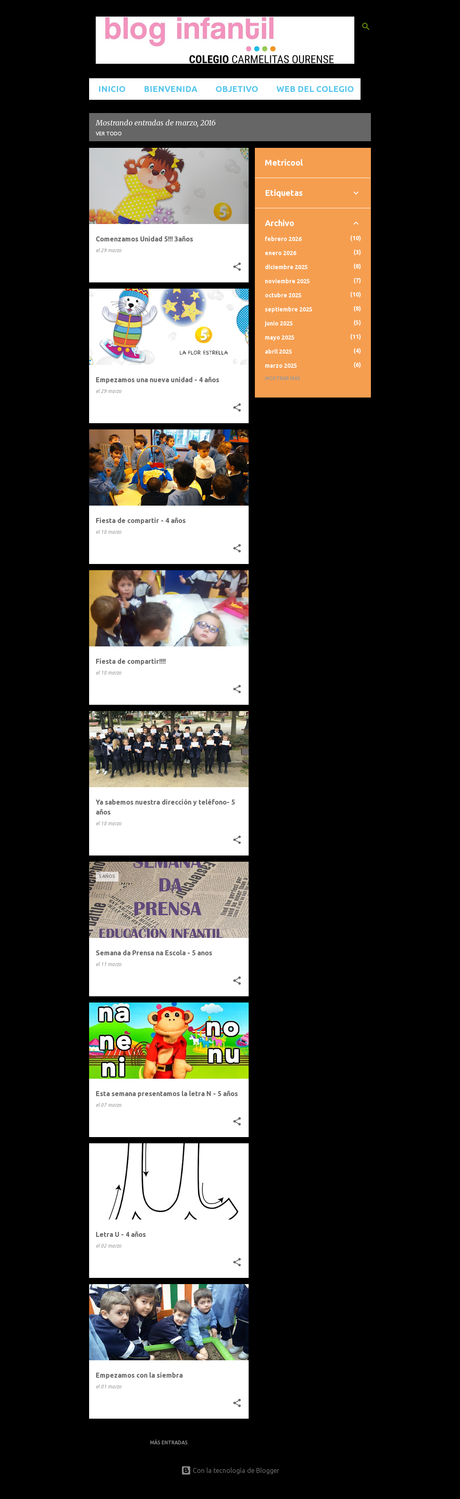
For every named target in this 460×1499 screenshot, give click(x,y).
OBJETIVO (234, 89)
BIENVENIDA (168, 89)
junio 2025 (279, 323)
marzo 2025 (281, 365)
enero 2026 (280, 253)
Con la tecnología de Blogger (230, 1470)
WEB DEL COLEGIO (312, 89)
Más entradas (169, 1442)
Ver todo (109, 133)
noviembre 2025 (287, 281)
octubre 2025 (283, 295)
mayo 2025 (280, 337)
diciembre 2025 (286, 267)
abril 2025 (278, 351)
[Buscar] (366, 26)
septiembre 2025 (288, 309)
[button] (237, 267)
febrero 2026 (283, 239)
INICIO (109, 89)
